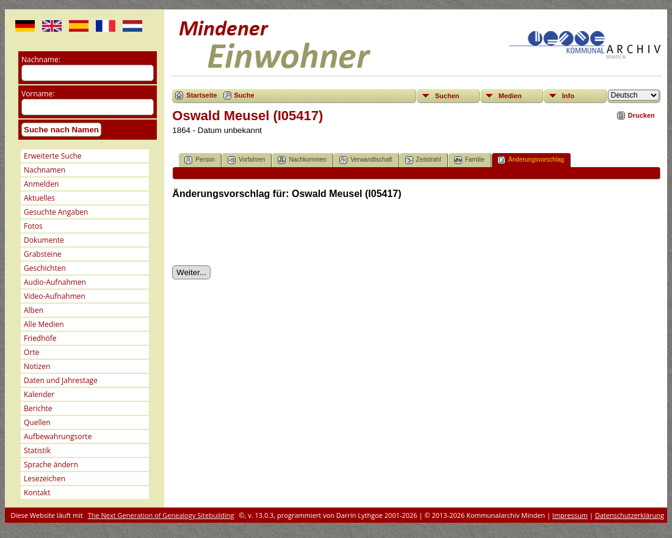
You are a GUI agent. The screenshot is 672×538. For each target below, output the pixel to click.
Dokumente (44, 240)
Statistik (37, 450)
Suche (244, 95)
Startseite (201, 95)
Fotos (33, 226)
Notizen (37, 366)
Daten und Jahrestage (61, 380)
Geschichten (45, 268)
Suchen (447, 95)
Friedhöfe (40, 338)
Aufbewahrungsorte (58, 436)
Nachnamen (44, 170)
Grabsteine (43, 254)
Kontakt (37, 492)
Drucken (641, 115)
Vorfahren (246, 160)
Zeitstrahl (423, 160)
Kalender (39, 394)
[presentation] (265, 232)
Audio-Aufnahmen (55, 282)
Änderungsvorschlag (530, 160)
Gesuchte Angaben (56, 212)
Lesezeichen (44, 478)
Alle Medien (44, 324)
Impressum (570, 515)
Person (199, 160)
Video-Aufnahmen (54, 296)
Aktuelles (39, 198)
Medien (510, 95)
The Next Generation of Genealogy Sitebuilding (161, 515)
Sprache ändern (51, 464)
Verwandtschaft (365, 160)
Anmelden (41, 184)
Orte (31, 352)
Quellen (37, 422)
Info (568, 95)
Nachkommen (302, 160)
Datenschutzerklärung (629, 515)
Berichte (38, 408)
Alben (33, 310)
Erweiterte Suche (52, 156)
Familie (469, 160)
